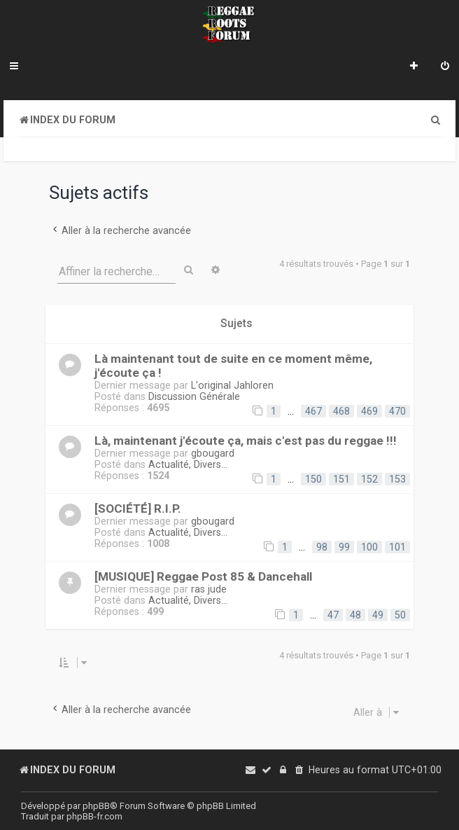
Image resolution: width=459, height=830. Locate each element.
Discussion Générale (194, 396)
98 (321, 547)
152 (369, 479)
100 (369, 547)
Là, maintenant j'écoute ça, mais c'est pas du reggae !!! (245, 441)
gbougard (212, 453)
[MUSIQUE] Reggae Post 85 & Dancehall (203, 576)
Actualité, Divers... (187, 464)
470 (397, 411)
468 (341, 411)
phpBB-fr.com (94, 816)
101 (397, 547)
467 (313, 411)
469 (369, 411)
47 (333, 615)
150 (313, 479)
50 (400, 615)
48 (355, 615)
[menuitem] (445, 67)
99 (344, 547)
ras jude (209, 589)
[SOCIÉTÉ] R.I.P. (137, 509)
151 (341, 479)
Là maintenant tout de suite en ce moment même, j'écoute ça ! (233, 366)
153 (397, 479)
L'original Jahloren (232, 385)
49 (377, 615)
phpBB (96, 806)
